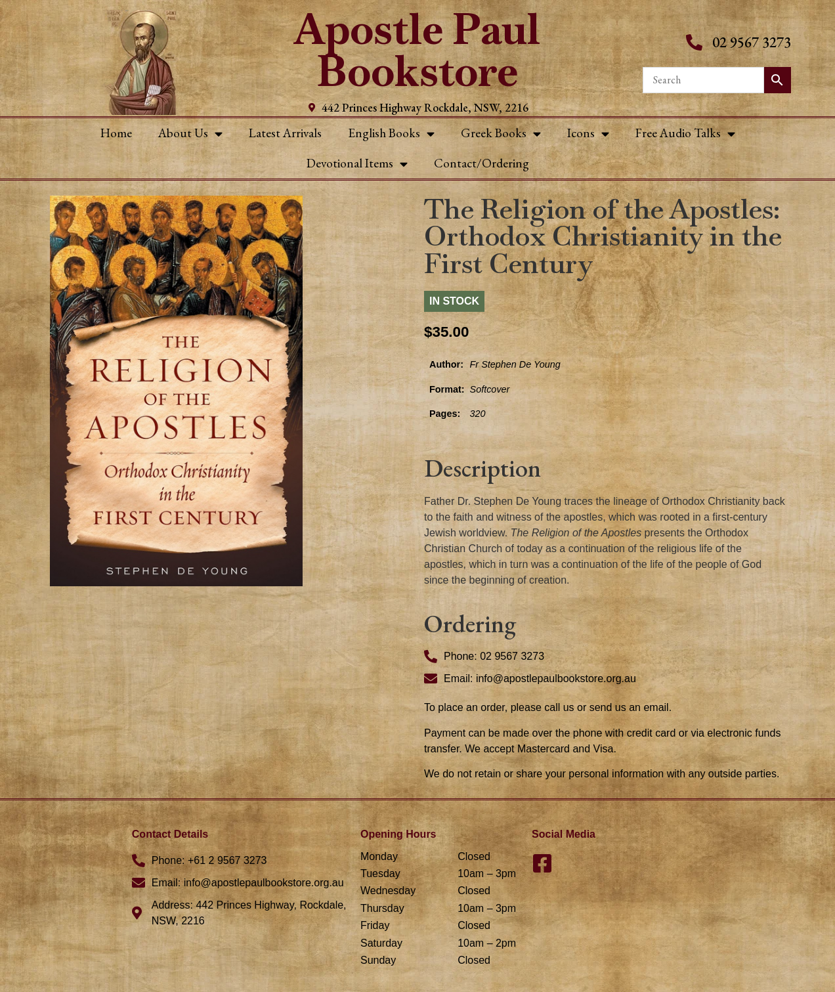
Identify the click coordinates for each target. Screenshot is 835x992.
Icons (588, 133)
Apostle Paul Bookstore (417, 50)
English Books (391, 133)
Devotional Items (357, 164)
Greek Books (501, 133)
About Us (190, 133)
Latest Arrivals (285, 133)
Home (116, 133)
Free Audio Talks (685, 133)
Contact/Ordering (481, 163)
